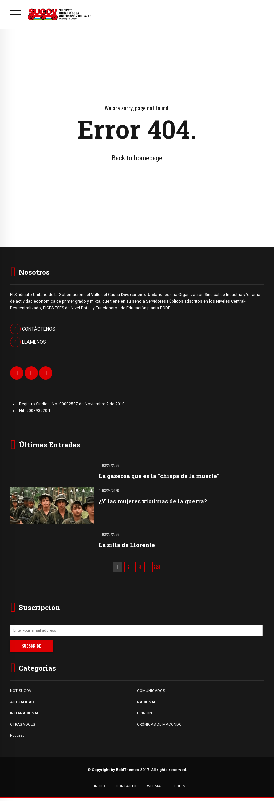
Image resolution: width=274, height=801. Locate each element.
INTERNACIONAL (24, 713)
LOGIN (179, 786)
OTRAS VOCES (22, 724)
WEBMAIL (155, 786)
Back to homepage (137, 158)
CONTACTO (126, 786)
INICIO (99, 786)
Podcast (17, 735)
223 (156, 567)
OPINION (144, 713)
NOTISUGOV (20, 690)
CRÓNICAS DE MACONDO (159, 724)
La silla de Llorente (127, 545)
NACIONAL (146, 702)
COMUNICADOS (151, 690)
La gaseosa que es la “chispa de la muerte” (159, 476)
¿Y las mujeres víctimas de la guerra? (153, 501)
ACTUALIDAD (22, 702)
